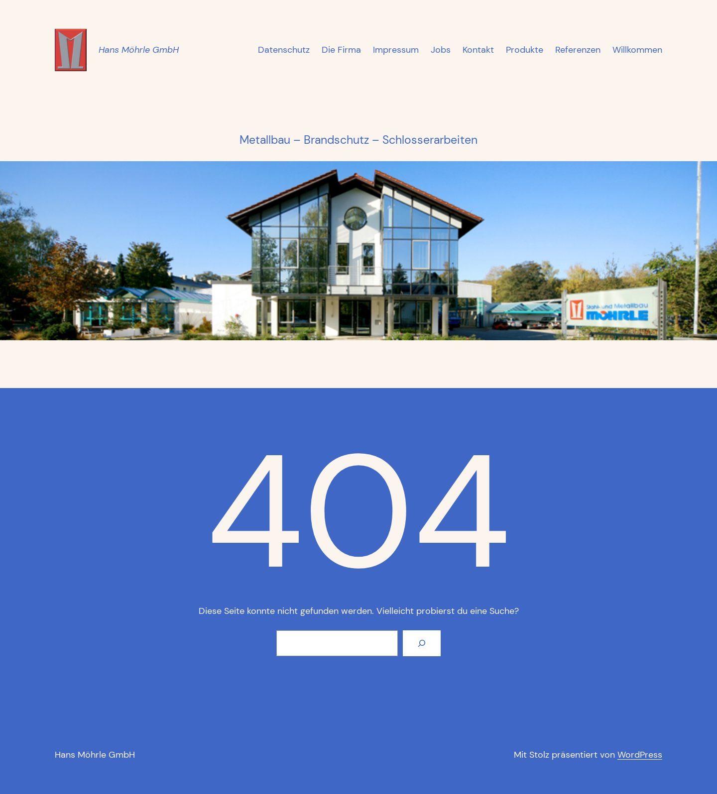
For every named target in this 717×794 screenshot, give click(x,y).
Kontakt (478, 50)
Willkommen (637, 50)
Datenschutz (284, 50)
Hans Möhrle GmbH (139, 50)
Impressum (396, 50)
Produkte (524, 50)
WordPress (639, 755)
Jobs (441, 50)
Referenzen (577, 50)
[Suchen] (422, 643)
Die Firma (341, 50)
